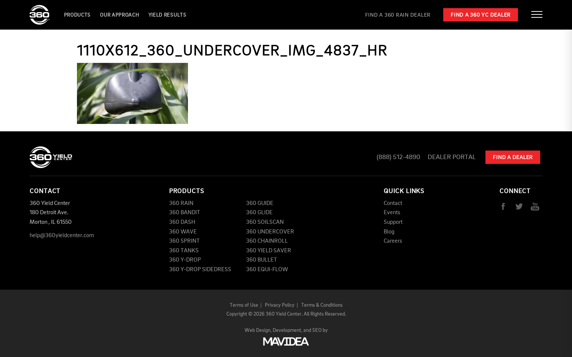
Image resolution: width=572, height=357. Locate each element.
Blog (389, 232)
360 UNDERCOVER (270, 232)
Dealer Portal (452, 157)
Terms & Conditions (322, 305)
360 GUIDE (259, 203)
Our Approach (119, 15)
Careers (393, 241)
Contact (393, 203)
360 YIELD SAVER (268, 251)
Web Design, (258, 330)
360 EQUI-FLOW (267, 270)
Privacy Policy (280, 305)
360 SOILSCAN (265, 222)
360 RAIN (181, 203)
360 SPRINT (184, 241)
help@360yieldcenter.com (62, 236)
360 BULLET (261, 260)
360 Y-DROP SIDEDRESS (200, 270)
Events (392, 213)
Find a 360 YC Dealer (481, 15)
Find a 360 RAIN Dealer (398, 15)
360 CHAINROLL (267, 241)
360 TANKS (184, 251)
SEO (317, 330)
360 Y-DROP (185, 260)
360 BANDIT (184, 213)
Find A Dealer (513, 158)
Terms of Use (244, 305)
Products (77, 15)
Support (393, 222)
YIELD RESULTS (167, 15)
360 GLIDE (259, 213)
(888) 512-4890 (398, 157)
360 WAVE (183, 232)
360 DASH (182, 222)
